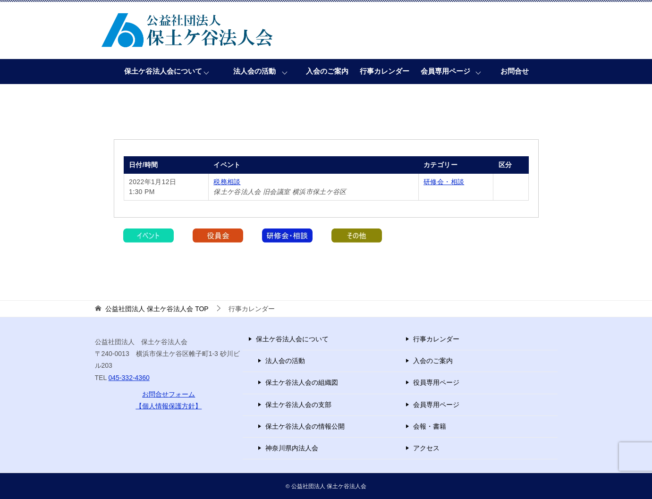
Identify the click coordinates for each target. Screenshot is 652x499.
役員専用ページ (436, 382)
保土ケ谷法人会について (163, 71)
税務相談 (227, 182)
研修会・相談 (443, 182)
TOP (156, 309)
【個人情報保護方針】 (168, 406)
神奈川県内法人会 (291, 448)
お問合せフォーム (168, 394)
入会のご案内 (327, 71)
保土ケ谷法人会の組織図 (301, 382)
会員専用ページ (445, 71)
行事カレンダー (384, 71)
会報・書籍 (429, 426)
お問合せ (514, 71)
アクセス (426, 448)
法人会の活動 (254, 71)
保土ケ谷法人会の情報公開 (305, 426)
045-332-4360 (129, 377)
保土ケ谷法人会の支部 (298, 404)
